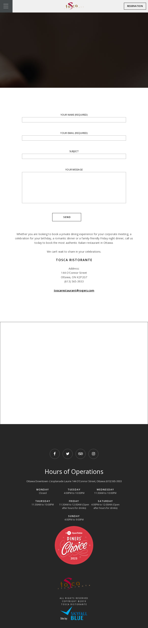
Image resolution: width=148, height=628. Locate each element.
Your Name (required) (74, 117)
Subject (74, 154)
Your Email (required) (74, 136)
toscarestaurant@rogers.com (74, 290)
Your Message (74, 186)
